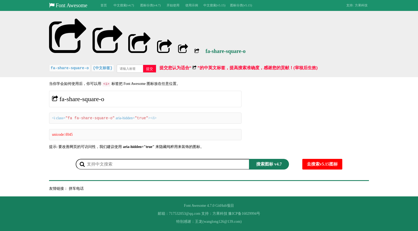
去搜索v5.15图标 (322, 164)
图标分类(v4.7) (150, 5)
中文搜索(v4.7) (124, 5)
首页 (104, 5)
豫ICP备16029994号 (244, 214)
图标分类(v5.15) (241, 5)
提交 (149, 69)
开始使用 (173, 5)
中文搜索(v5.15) (214, 5)
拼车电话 (76, 189)
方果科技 (361, 5)
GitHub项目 (224, 206)
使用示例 (191, 5)
